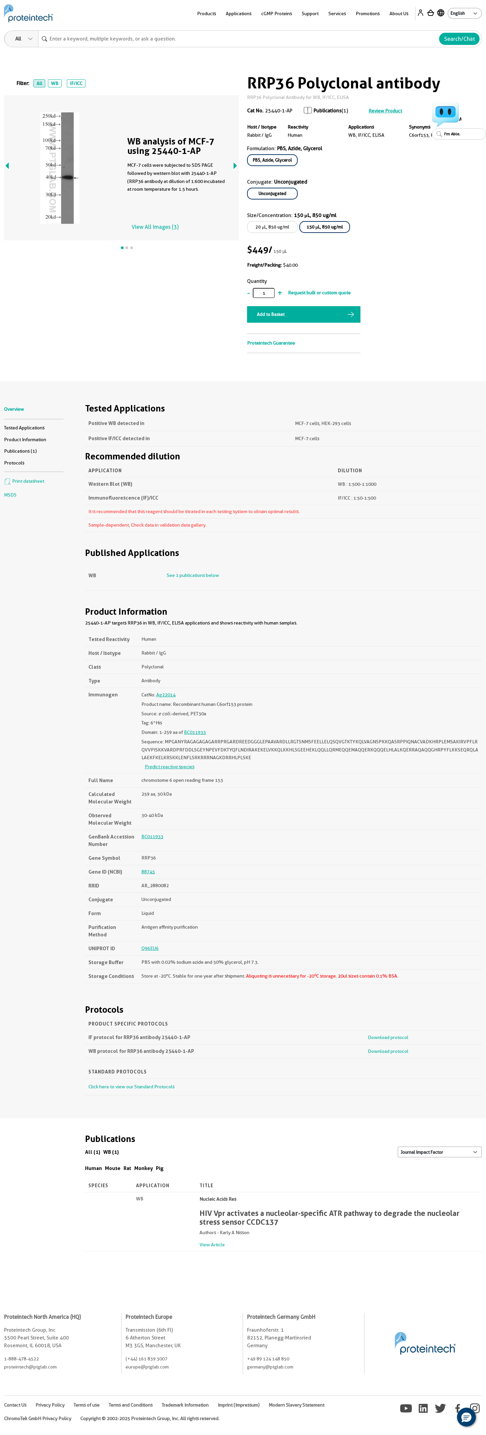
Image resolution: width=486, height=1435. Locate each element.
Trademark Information (185, 1405)
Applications (238, 13)
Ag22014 (166, 694)
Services (337, 13)
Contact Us (15, 1405)
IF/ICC (76, 83)
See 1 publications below (193, 575)
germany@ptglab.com (270, 1367)
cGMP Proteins (276, 13)
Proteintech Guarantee (271, 343)
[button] (466, 1417)
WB (54, 83)
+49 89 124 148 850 (268, 1358)
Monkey (143, 1168)
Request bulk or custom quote (319, 292)
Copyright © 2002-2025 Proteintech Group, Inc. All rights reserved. (149, 1418)
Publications (328, 111)
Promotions (368, 13)
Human (93, 1168)
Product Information (25, 439)
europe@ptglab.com (147, 1367)
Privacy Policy (49, 1405)
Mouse (112, 1168)
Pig (160, 1168)
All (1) (92, 1152)
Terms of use (87, 1405)
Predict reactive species (169, 766)
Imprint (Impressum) (239, 1405)
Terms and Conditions (131, 1405)
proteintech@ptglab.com (30, 1367)
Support (310, 13)
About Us (398, 13)
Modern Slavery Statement (296, 1405)
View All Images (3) (155, 227)
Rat (127, 1168)
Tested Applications (24, 427)
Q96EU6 (150, 948)
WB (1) (111, 1152)
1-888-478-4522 (21, 1358)
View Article (212, 1244)
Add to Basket (271, 314)
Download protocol (388, 1037)
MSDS (10, 495)
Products (206, 13)
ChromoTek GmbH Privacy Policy (37, 1418)
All (39, 83)
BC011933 (195, 732)
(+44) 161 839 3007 (146, 1358)
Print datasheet (24, 481)
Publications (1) (20, 451)
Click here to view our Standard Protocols (131, 1086)
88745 (148, 871)
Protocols (14, 463)
